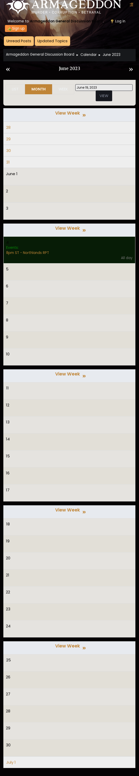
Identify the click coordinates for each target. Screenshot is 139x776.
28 (8, 127)
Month (38, 89)
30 (8, 150)
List (15, 89)
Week (63, 89)
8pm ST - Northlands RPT (27, 252)
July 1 (11, 762)
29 (8, 139)
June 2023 (69, 68)
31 (8, 162)
